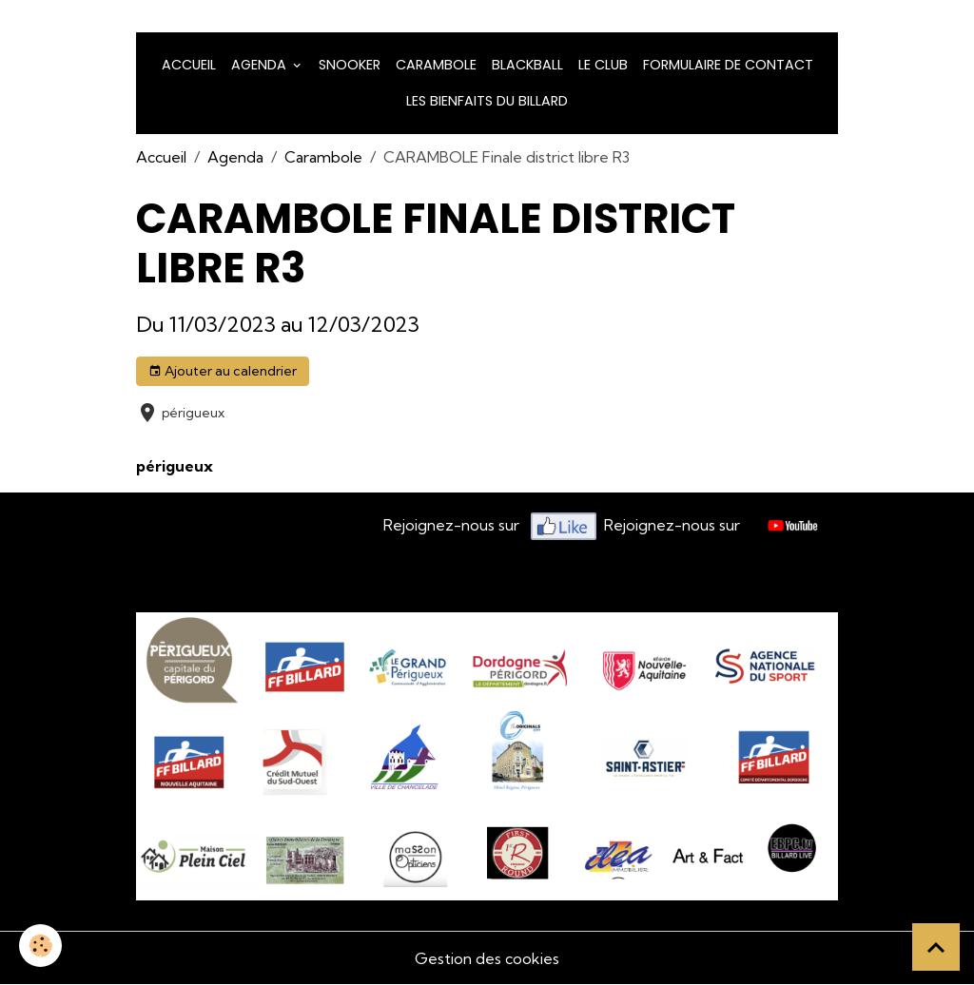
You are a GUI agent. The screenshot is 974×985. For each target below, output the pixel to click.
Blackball (527, 64)
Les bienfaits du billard (487, 100)
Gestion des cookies (487, 958)
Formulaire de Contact (728, 64)
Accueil (189, 64)
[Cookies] (40, 945)
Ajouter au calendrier (222, 371)
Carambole (436, 64)
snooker (349, 64)
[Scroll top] (936, 947)
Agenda (260, 64)
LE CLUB (603, 64)
